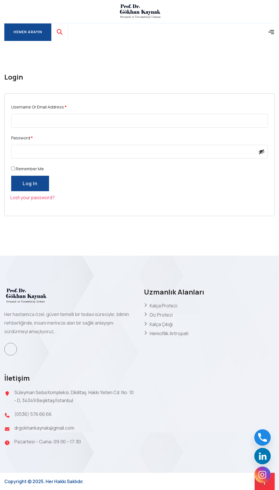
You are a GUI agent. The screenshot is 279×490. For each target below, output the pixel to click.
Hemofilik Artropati (169, 333)
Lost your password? (32, 197)
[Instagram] (262, 475)
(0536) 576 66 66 (33, 414)
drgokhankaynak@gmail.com (44, 428)
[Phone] (262, 437)
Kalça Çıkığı (161, 324)
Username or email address (39, 107)
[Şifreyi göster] (261, 152)
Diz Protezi (161, 315)
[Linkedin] (262, 456)
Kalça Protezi (163, 306)
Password (22, 138)
